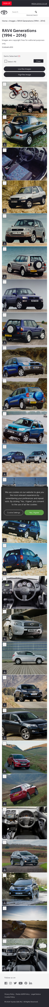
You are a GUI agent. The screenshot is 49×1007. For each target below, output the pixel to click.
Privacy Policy (9, 994)
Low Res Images (24, 69)
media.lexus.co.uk (39, 3)
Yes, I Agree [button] (34, 512)
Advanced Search (32, 15)
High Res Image (24, 74)
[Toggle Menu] (45, 12)
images (12, 20)
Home (4, 20)
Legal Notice (36, 994)
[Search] (24, 12)
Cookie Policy (10, 997)
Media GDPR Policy (23, 994)
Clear (38, 61)
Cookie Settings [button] (13, 512)
